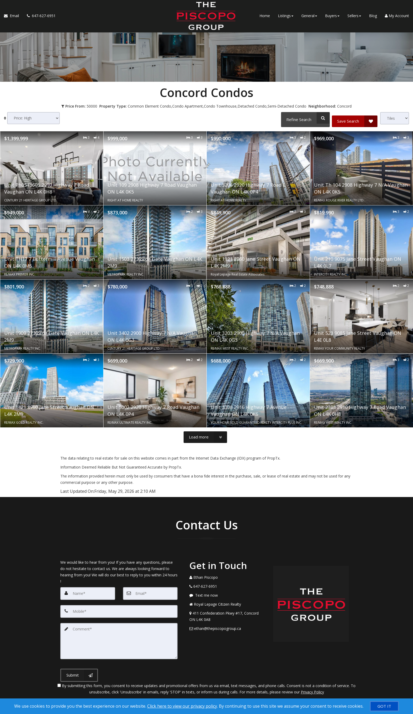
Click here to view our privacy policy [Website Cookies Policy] (182, 706)
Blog (373, 18)
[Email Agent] (13, 18)
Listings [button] (285, 18)
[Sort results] (33, 118)
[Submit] (79, 670)
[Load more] (205, 436)
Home (264, 18)
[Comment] (119, 637)
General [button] (309, 18)
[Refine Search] (303, 118)
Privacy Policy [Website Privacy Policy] (312, 686)
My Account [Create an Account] (397, 18)
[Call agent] (39, 18)
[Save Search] (354, 118)
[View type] (394, 118)
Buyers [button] (332, 18)
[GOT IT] (384, 706)
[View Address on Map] (227, 615)
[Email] (150, 592)
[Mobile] (119, 609)
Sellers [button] (354, 18)
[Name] (87, 592)
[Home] (203, 10)
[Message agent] (227, 594)
